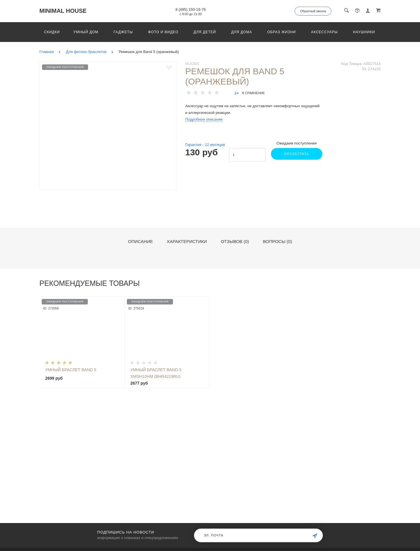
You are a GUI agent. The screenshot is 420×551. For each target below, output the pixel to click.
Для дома (241, 32)
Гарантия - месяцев (205, 144)
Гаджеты (123, 32)
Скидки (52, 32)
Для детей (205, 32)
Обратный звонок (313, 11)
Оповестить (296, 154)
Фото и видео (163, 32)
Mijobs (192, 63)
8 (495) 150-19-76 (190, 9)
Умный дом (86, 32)
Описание (140, 241)
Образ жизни (281, 32)
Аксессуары (324, 32)
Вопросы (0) (277, 241)
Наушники (364, 32)
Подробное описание (204, 119)
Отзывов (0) (235, 241)
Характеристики (187, 241)
